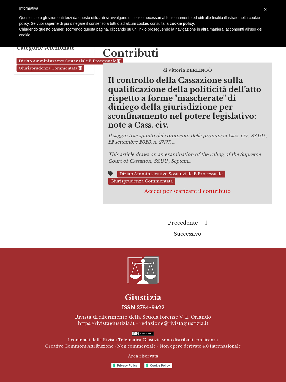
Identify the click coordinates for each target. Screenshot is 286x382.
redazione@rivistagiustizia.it (173, 323)
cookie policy (182, 23)
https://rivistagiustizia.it (106, 323)
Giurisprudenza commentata (50, 68)
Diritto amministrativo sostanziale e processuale (70, 61)
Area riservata (143, 356)
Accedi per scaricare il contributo (187, 191)
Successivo (187, 234)
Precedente (183, 223)
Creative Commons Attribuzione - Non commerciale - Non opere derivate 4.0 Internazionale (143, 346)
